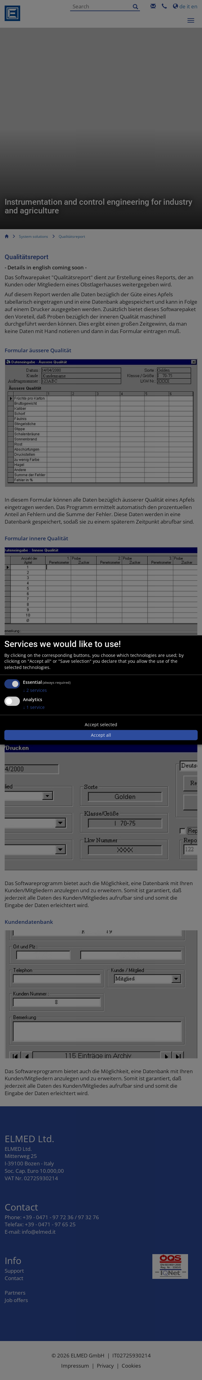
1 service (34, 707)
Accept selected (101, 724)
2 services (35, 690)
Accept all (101, 735)
